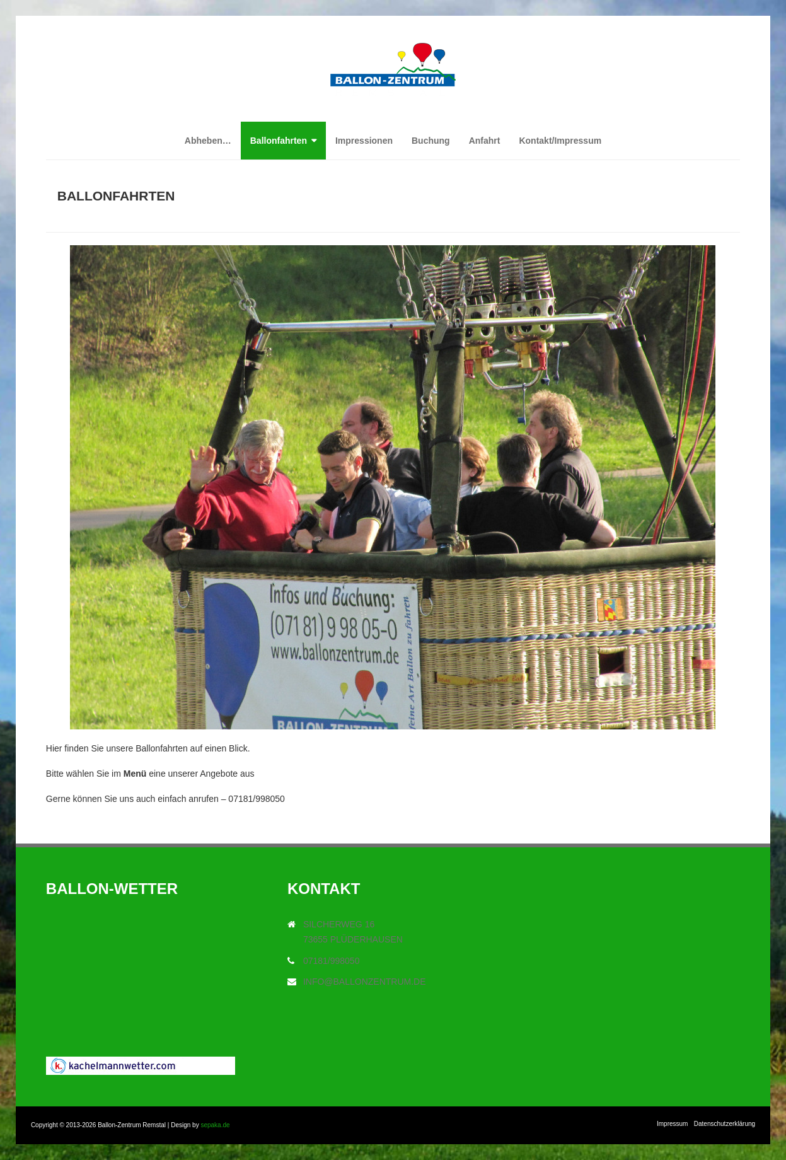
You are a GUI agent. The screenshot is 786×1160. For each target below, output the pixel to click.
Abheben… (208, 141)
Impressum (672, 1123)
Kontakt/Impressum (560, 141)
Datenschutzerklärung (724, 1123)
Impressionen (364, 141)
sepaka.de (214, 1125)
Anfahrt (484, 141)
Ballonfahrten (278, 141)
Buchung (431, 141)
